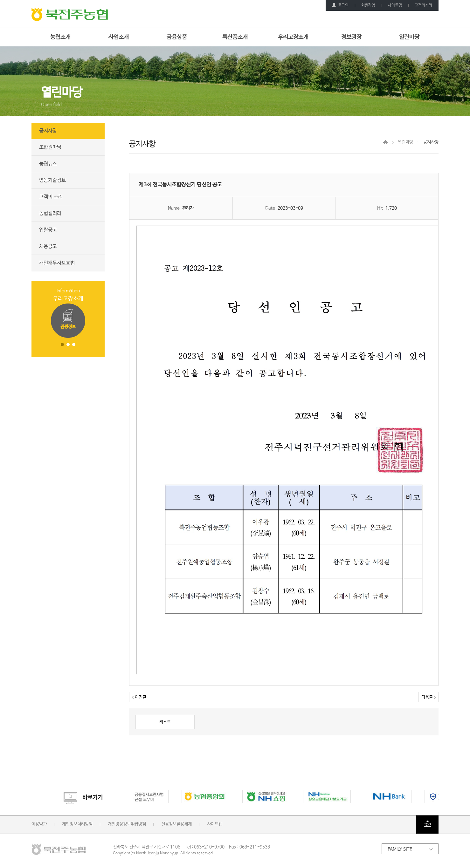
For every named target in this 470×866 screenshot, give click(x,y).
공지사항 (48, 131)
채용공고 (48, 246)
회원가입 (368, 5)
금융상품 (177, 37)
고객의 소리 (51, 197)
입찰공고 (48, 230)
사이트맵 (395, 5)
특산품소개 (235, 37)
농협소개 (60, 37)
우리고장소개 (293, 37)
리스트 (165, 722)
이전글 (139, 697)
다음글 (428, 697)
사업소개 (118, 37)
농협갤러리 (50, 213)
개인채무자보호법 (57, 263)
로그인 (340, 5)
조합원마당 (50, 147)
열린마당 (409, 37)
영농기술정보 (52, 180)
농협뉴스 (48, 164)
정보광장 (351, 37)
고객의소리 (423, 5)
